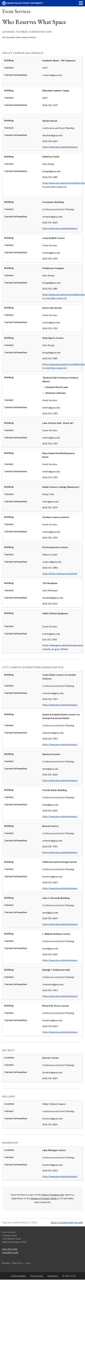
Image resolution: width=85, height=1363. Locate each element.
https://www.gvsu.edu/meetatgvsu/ (60, 147)
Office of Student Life (52, 1195)
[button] (81, 3)
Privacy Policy (37, 1276)
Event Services (16, 11)
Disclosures (53, 1276)
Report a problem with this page (67, 1222)
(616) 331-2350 (9, 1249)
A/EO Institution (18, 1276)
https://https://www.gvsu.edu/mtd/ (59, 573)
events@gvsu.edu (10, 1252)
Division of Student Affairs (44, 1198)
